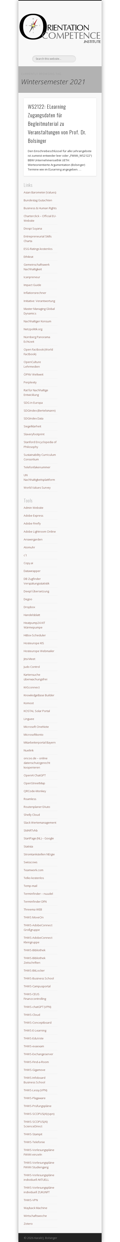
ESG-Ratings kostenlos (38, 249)
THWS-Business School (39, 978)
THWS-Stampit (33, 1134)
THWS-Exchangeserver (38, 1054)
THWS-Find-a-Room (36, 1062)
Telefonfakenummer (37, 467)
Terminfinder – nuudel (38, 894)
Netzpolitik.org (33, 329)
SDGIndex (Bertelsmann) (39, 410)
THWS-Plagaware (35, 1098)
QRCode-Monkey (35, 791)
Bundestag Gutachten (38, 200)
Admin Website (33, 508)
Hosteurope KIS (34, 643)
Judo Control (32, 667)
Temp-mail (30, 886)
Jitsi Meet (29, 659)
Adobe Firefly (32, 523)
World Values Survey (37, 487)
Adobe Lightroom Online (40, 531)
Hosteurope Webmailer (39, 651)
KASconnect (32, 687)
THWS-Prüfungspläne (37, 1106)
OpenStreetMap (34, 783)
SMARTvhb (31, 830)
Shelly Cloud (32, 815)
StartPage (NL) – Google (39, 838)
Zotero (28, 1224)
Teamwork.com (33, 870)
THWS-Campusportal (37, 986)
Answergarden (33, 539)
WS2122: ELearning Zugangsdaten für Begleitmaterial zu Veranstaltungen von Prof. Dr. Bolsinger (57, 123)
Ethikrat (28, 257)
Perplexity (30, 382)
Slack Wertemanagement (40, 822)
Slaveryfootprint (34, 434)
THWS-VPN (31, 1200)
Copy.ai (28, 563)
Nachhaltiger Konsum (37, 321)
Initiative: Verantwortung (39, 301)
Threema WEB (33, 909)
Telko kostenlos (34, 878)
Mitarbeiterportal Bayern (40, 742)
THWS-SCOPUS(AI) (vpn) (39, 1114)
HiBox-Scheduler (35, 635)
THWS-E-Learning (35, 1030)
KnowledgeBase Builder (39, 695)
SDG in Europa (33, 403)
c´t (25, 555)
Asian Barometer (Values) (40, 192)
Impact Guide (32, 285)
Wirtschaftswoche (35, 1216)
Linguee (29, 719)
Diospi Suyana (33, 228)
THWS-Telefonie (34, 1142)
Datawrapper (32, 571)
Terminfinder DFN (35, 901)
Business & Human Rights (40, 208)
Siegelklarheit (32, 426)
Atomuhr (29, 547)
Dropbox (29, 607)
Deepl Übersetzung (36, 591)
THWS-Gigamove (34, 1070)
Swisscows (30, 862)
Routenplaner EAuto (37, 807)
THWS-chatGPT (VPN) (37, 1007)
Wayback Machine (35, 1208)
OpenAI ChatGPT (35, 775)
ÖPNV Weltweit (33, 374)
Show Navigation (85, 39)
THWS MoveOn (34, 917)
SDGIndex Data (33, 418)
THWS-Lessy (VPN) (35, 1090)
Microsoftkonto (33, 735)
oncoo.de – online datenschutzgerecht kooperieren (37, 762)
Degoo (28, 599)
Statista (28, 846)
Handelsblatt (32, 615)
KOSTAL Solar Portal (37, 711)
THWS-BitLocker (34, 970)
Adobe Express (33, 516)
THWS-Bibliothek (34, 950)
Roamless (30, 799)
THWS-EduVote (34, 1038)
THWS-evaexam (34, 1046)
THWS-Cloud (32, 1015)
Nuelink (29, 750)
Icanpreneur (32, 277)
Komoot (29, 703)
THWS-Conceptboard (37, 1022)
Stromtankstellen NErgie (39, 854)
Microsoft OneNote (36, 727)
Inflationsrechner (35, 293)
